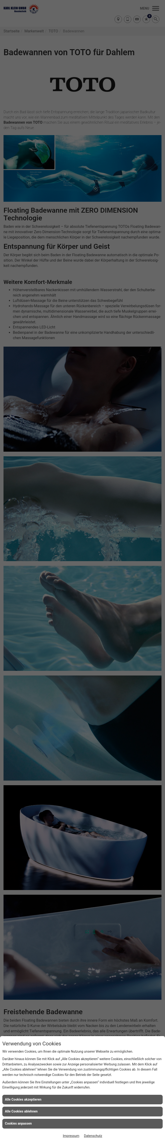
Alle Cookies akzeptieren (23, 1099)
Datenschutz (93, 1136)
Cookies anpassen (18, 1123)
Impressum (71, 1136)
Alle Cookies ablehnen (21, 1111)
